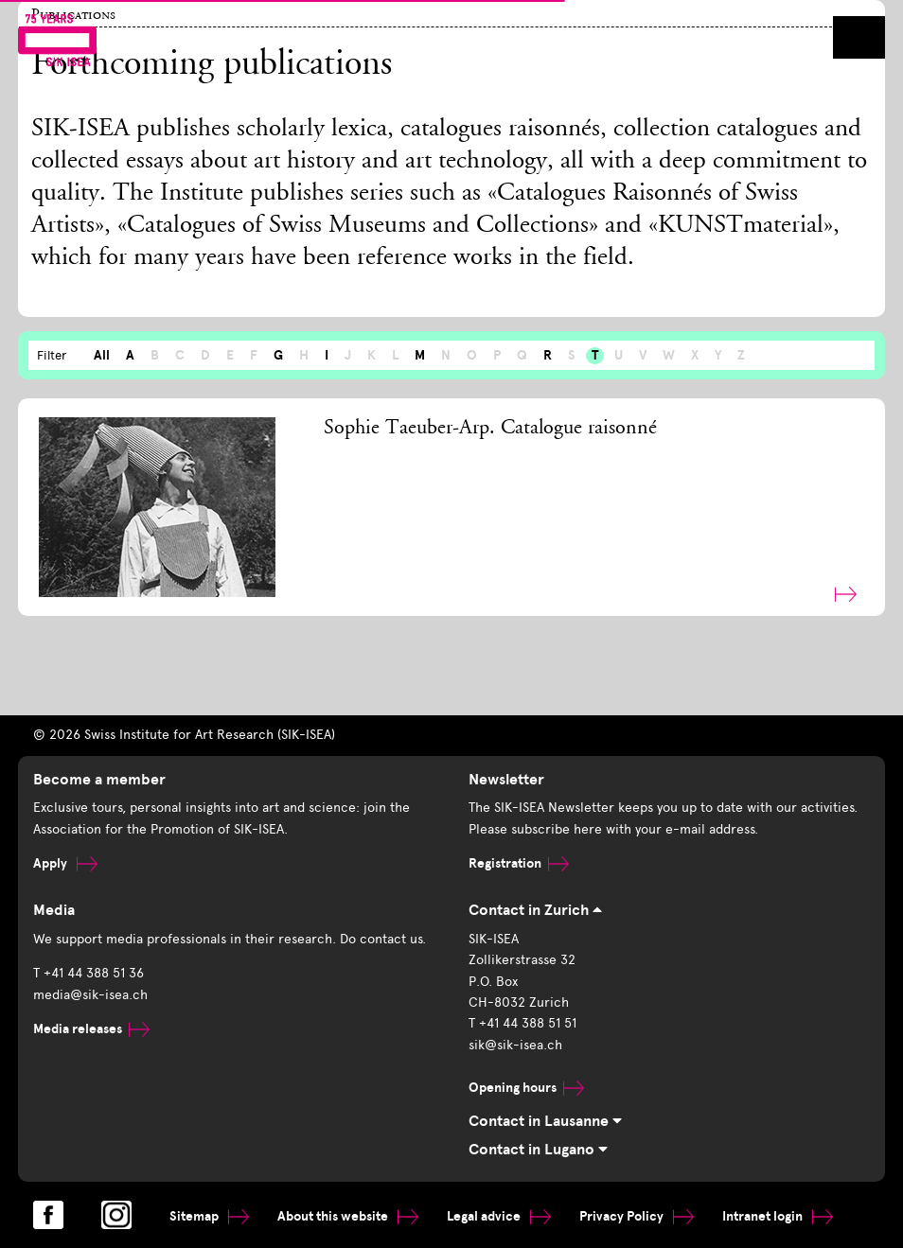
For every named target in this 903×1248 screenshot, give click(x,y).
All (102, 355)
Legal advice (499, 1216)
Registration (519, 863)
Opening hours (526, 1088)
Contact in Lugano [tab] (538, 1149)
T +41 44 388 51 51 (522, 1023)
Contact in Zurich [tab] (535, 910)
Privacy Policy (636, 1216)
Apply (65, 863)
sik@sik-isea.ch (515, 1045)
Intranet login (777, 1216)
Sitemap (209, 1216)
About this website (347, 1216)
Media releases (91, 1029)
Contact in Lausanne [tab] (545, 1121)
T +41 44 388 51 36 (88, 973)
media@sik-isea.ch (90, 995)
